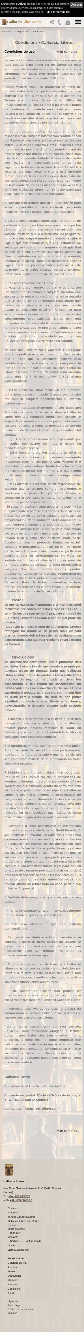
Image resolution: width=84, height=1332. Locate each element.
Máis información (58, 11)
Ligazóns (13, 1301)
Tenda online (16, 1258)
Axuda (11, 1293)
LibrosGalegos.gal (18, 1249)
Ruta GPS (15, 1233)
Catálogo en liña (21, 31)
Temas (11, 1271)
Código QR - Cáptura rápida (25, 1241)
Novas (11, 1245)
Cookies (12, 1313)
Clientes (12, 1280)
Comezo (6, 31)
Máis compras (67, 52)
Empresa (13, 1212)
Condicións (37, 31)
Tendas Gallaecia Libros (21, 1216)
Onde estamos (16, 1229)
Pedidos (12, 1284)
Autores (12, 1267)
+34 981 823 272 (19, 1196)
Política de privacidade (21, 1309)
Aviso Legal (14, 1305)
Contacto (13, 1237)
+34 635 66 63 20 (21, 1200)
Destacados (15, 1275)
